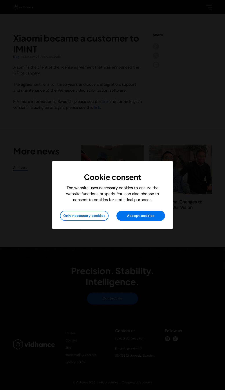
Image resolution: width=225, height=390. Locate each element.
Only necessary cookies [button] (84, 216)
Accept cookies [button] (141, 216)
